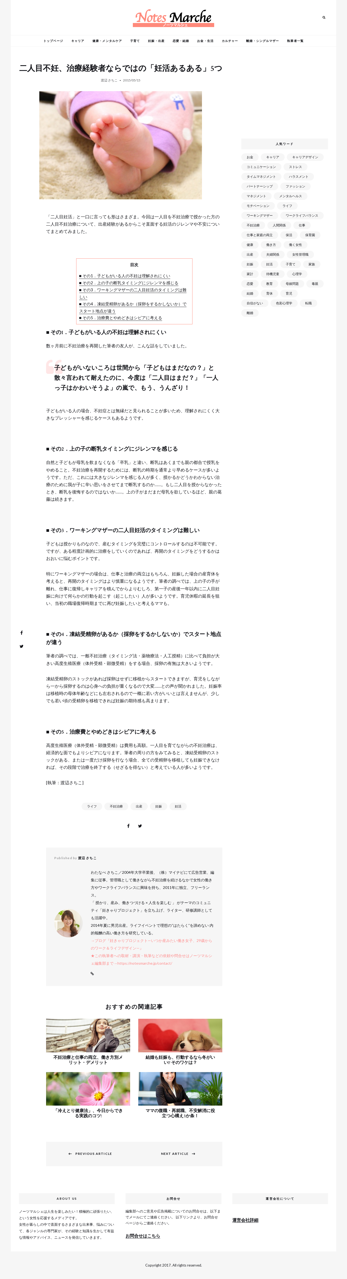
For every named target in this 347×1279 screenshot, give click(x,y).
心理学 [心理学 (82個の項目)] (297, 274)
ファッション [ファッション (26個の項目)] (295, 186)
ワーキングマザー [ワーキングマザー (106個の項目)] (260, 215)
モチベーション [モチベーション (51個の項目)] (258, 206)
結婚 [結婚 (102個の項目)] (250, 293)
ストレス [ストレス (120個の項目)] (295, 167)
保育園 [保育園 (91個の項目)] (310, 235)
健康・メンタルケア (107, 40)
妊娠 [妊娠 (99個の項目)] (250, 264)
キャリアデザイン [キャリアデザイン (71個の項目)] (305, 157)
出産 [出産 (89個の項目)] (250, 254)
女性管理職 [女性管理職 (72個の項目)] (300, 254)
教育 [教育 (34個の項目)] (269, 284)
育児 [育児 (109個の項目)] (289, 293)
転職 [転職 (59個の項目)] (308, 303)
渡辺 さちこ (109, 80)
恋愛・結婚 (181, 40)
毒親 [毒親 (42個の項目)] (315, 284)
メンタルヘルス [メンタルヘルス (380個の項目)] (290, 196)
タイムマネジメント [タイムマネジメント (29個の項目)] (261, 176)
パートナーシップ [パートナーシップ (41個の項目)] (260, 186)
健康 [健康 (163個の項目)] (250, 245)
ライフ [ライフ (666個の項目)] (287, 206)
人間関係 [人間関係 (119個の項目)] (279, 225)
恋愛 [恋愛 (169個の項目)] (250, 284)
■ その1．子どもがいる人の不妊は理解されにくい (124, 275)
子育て (135, 40)
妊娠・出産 (156, 40)
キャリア (77, 40)
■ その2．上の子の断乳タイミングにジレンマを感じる (128, 282)
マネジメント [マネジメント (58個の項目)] (256, 196)
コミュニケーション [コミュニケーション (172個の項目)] (261, 167)
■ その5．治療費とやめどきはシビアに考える (120, 317)
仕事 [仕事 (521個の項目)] (302, 225)
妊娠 (158, 806)
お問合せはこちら (143, 1235)
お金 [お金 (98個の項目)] (250, 157)
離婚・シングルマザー (262, 40)
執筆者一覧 (295, 40)
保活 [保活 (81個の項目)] (289, 235)
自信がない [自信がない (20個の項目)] (255, 303)
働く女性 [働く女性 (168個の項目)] (295, 245)
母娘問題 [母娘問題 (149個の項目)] (292, 284)
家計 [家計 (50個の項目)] (250, 274)
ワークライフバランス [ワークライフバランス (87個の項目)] (302, 215)
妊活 (178, 806)
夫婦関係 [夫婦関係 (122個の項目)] (272, 254)
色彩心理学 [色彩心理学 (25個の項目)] (284, 303)
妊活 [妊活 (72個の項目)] (269, 264)
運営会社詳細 (245, 1219)
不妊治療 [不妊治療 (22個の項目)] (253, 225)
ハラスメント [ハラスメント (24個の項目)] (299, 176)
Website (92, 974)
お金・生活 (205, 40)
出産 (139, 806)
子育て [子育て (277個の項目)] (290, 264)
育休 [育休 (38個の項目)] (269, 293)
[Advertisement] (285, 94)
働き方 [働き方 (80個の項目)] (271, 245)
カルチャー (230, 40)
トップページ (53, 40)
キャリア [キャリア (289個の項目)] (272, 157)
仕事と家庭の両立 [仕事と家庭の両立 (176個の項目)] (260, 235)
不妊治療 (116, 806)
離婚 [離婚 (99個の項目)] (250, 313)
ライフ (92, 806)
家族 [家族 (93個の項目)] (312, 264)
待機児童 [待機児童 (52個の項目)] (272, 274)
